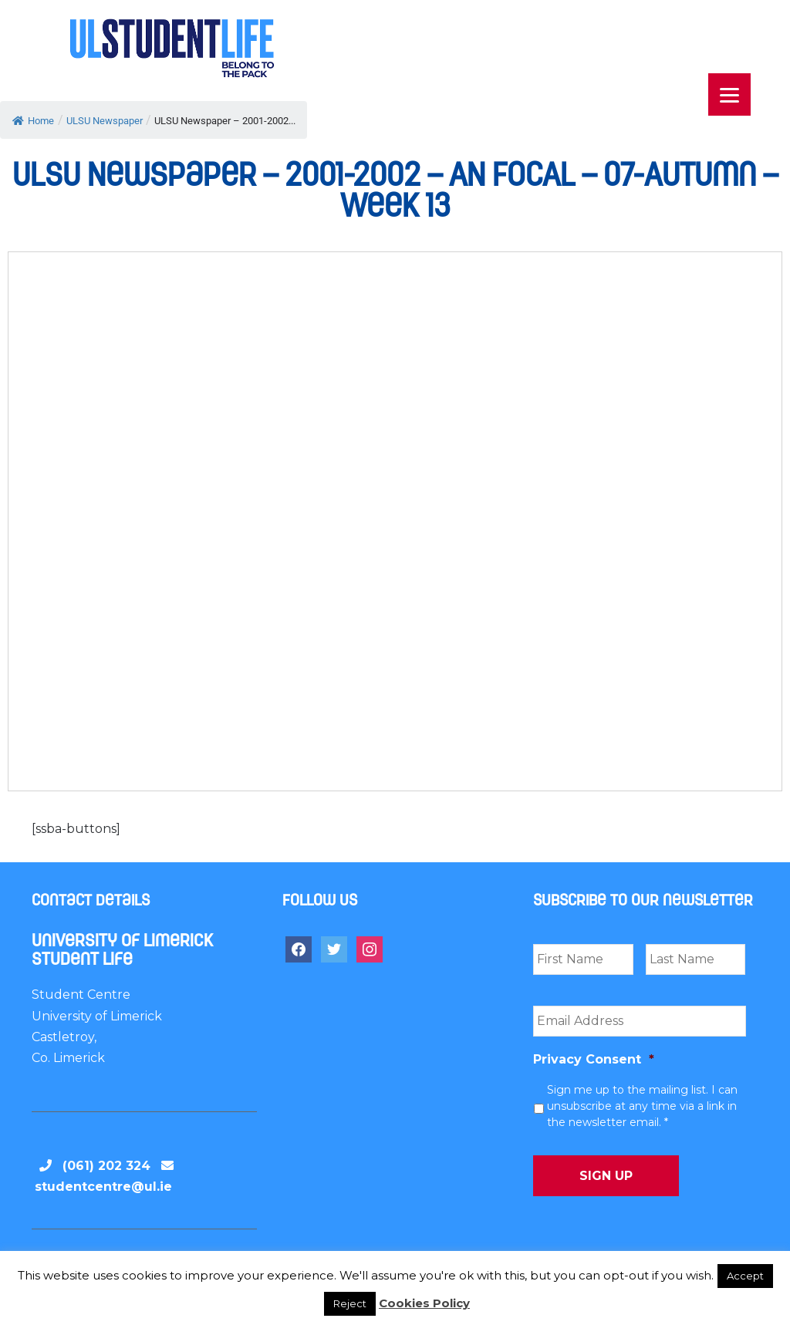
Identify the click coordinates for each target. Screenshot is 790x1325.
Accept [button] (745, 1275)
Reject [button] (349, 1303)
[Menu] (729, 94)
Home (33, 120)
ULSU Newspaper (104, 120)
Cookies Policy (424, 1303)
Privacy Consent (593, 1059)
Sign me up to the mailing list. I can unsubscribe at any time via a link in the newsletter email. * (642, 1106)
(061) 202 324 (106, 1165)
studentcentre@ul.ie (103, 1186)
